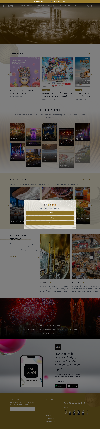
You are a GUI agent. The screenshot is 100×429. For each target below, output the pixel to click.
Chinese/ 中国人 (50, 213)
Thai (50, 223)
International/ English (50, 218)
